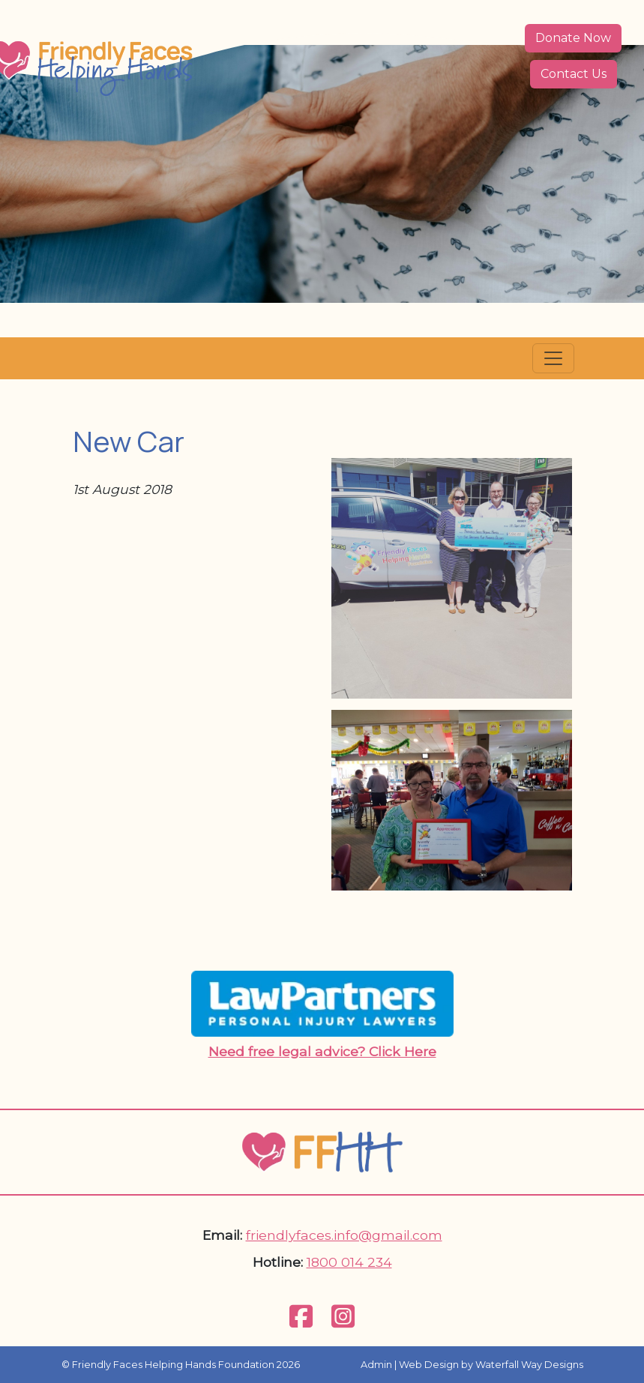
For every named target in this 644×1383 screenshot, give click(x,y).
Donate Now (573, 38)
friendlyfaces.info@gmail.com (344, 1235)
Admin (376, 1364)
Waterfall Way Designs (529, 1364)
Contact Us (574, 74)
